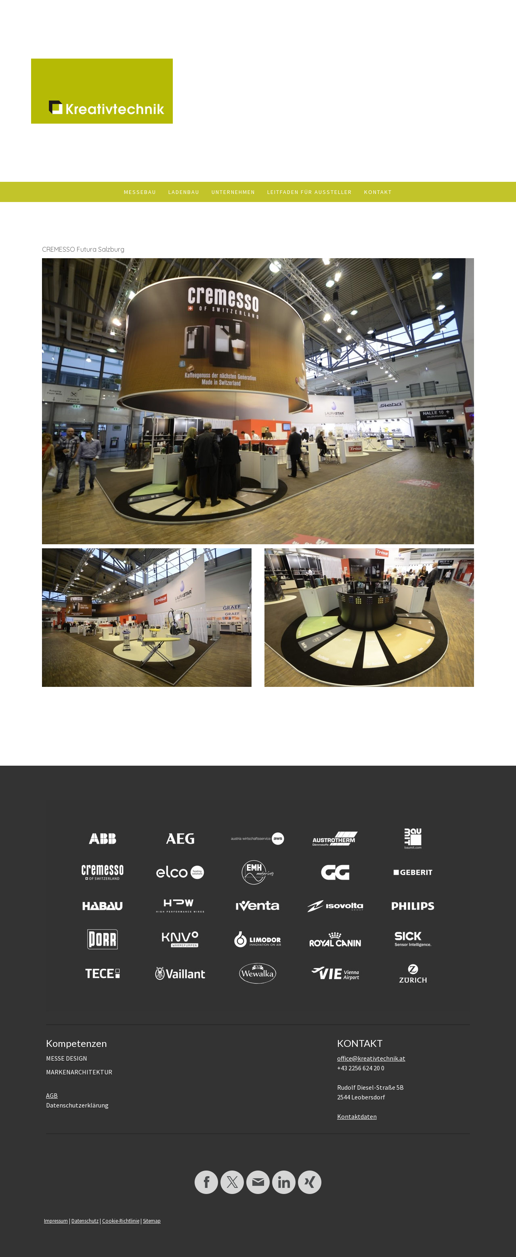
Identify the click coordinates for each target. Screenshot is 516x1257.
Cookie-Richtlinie (120, 1220)
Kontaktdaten (357, 1116)
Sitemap (152, 1220)
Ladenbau (183, 192)
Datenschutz (85, 1220)
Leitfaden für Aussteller (309, 192)
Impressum (56, 1220)
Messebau (140, 192)
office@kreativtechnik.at (371, 1058)
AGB (52, 1095)
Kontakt (378, 192)
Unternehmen (233, 192)
